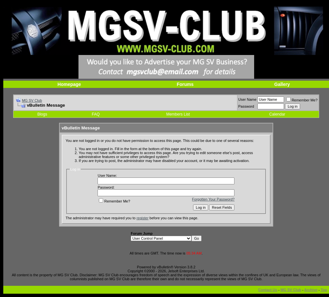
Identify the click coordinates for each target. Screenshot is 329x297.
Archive (311, 290)
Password (246, 106)
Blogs (42, 114)
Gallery (282, 84)
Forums (185, 84)
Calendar (277, 114)
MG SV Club (32, 100)
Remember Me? (302, 100)
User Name (247, 99)
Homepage (69, 84)
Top (324, 290)
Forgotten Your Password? (213, 199)
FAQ (96, 114)
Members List (178, 114)
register (143, 218)
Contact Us (267, 290)
